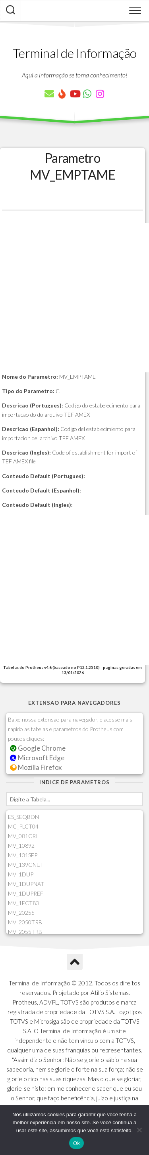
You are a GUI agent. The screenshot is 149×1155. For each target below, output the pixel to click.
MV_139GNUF (26, 864)
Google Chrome (38, 748)
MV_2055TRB (25, 931)
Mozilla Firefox (36, 767)
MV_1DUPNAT (26, 883)
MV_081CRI (23, 836)
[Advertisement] (74, 297)
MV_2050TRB (25, 922)
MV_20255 (21, 912)
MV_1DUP (20, 874)
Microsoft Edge (37, 758)
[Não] (139, 1130)
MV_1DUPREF (25, 893)
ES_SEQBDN (23, 816)
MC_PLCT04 (23, 826)
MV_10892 (21, 845)
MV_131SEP (22, 855)
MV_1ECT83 (23, 903)
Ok (76, 1143)
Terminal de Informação (75, 53)
